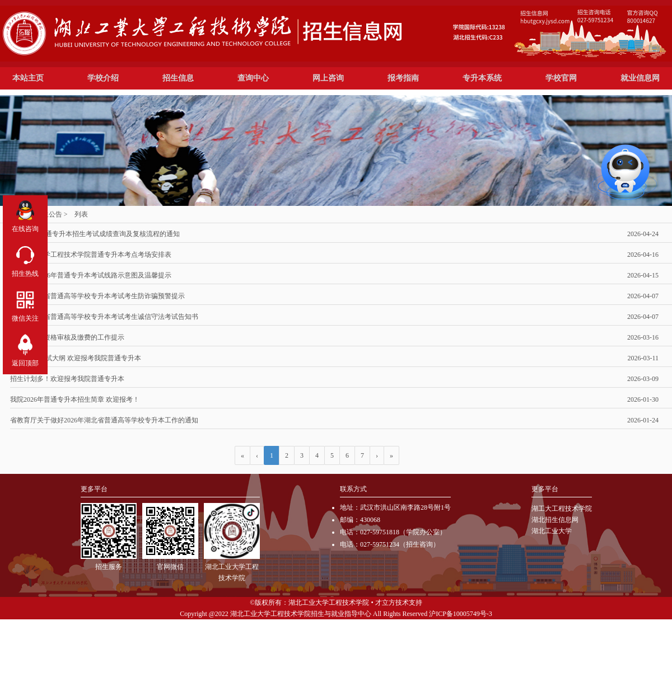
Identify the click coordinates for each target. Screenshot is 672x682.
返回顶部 (25, 349)
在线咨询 (25, 214)
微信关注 (25, 304)
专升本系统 (482, 78)
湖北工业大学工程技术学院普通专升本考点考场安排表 (334, 254)
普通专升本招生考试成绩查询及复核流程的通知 (334, 233)
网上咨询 (328, 78)
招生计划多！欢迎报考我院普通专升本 (334, 378)
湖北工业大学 (551, 531)
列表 (81, 214)
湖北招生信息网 (554, 520)
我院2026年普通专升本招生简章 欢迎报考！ (334, 399)
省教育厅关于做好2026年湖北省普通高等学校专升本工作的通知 (334, 420)
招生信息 (178, 78)
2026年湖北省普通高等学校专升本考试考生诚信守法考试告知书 (334, 316)
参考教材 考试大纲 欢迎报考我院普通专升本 (334, 358)
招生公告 (48, 214)
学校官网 (561, 78)
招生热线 (25, 259)
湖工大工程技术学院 (561, 508)
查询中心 (253, 78)
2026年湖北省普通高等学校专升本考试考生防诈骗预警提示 (334, 296)
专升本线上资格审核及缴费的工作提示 (334, 337)
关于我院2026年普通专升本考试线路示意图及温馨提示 (334, 275)
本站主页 (28, 78)
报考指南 (403, 78)
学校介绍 (103, 78)
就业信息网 (640, 78)
